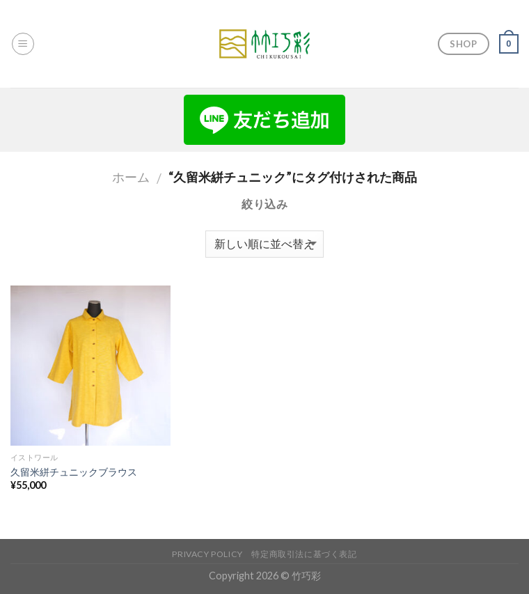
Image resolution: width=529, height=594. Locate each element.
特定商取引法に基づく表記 (303, 554)
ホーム (131, 177)
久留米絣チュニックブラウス (73, 472)
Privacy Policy (207, 554)
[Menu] (23, 44)
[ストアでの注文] (264, 244)
